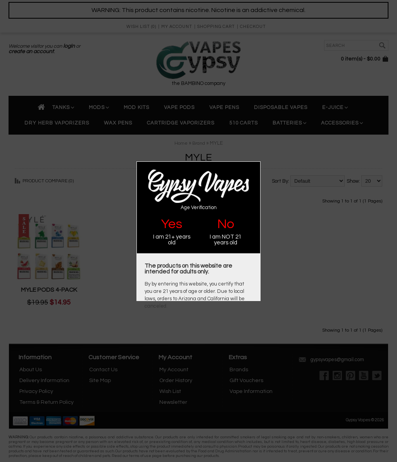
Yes (171, 224)
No (225, 224)
